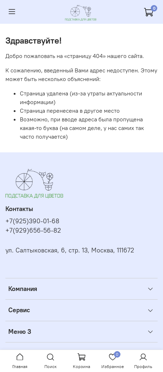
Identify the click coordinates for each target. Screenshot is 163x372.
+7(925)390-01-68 (32, 221)
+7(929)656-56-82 (33, 230)
